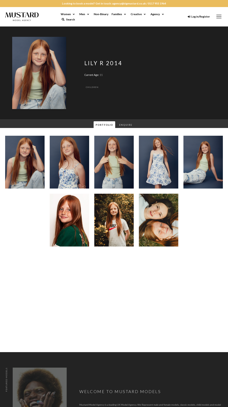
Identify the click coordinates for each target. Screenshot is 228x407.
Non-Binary (101, 14)
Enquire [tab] (125, 124)
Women (66, 14)
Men (82, 14)
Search (68, 19)
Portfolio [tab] (104, 124)
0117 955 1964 (157, 3)
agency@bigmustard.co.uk (129, 3)
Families (117, 14)
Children (92, 87)
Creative (136, 14)
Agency (155, 14)
